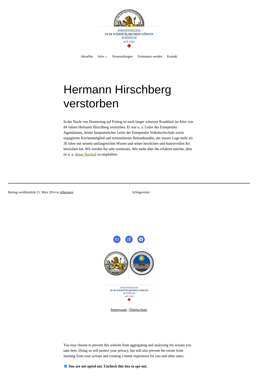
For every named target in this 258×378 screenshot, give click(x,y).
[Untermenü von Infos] (106, 56)
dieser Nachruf (85, 154)
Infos (101, 56)
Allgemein (66, 192)
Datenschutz (138, 310)
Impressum (119, 310)
